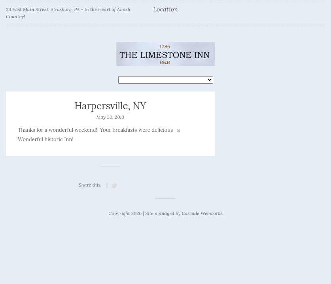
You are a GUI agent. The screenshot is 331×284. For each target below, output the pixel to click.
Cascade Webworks (202, 213)
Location (165, 9)
